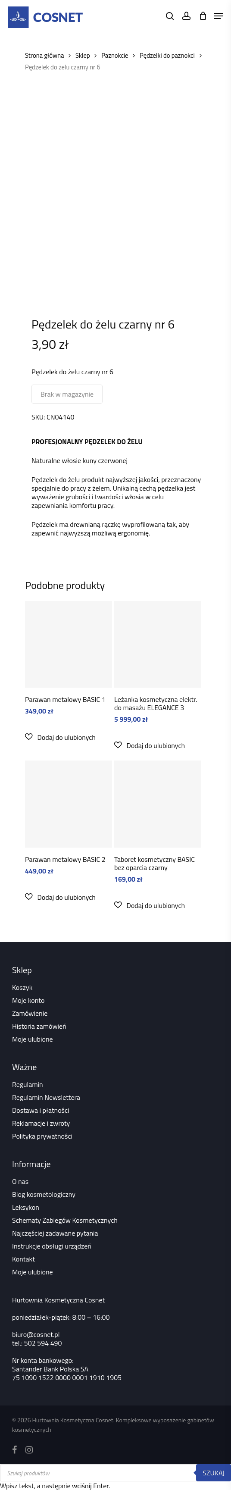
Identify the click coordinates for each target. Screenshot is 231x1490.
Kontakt (23, 1259)
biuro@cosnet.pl (35, 1334)
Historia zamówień (39, 1026)
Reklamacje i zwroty (41, 1123)
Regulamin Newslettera (46, 1097)
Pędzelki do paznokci (167, 55)
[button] (60, 737)
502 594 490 (43, 1343)
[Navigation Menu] (218, 16)
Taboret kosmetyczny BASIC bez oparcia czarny (154, 863)
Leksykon (25, 1207)
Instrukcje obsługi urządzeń (51, 1246)
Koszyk (22, 987)
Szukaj (214, 1473)
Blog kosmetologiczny (43, 1194)
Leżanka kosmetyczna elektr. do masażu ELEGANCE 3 (155, 703)
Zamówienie (29, 1013)
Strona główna (44, 55)
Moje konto (28, 1000)
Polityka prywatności (42, 1136)
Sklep (82, 55)
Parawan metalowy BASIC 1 (65, 699)
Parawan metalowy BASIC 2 (65, 859)
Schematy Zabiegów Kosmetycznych (65, 1220)
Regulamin (27, 1084)
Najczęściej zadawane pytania (55, 1233)
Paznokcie (114, 55)
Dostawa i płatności (40, 1110)
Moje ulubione (32, 1039)
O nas (20, 1181)
